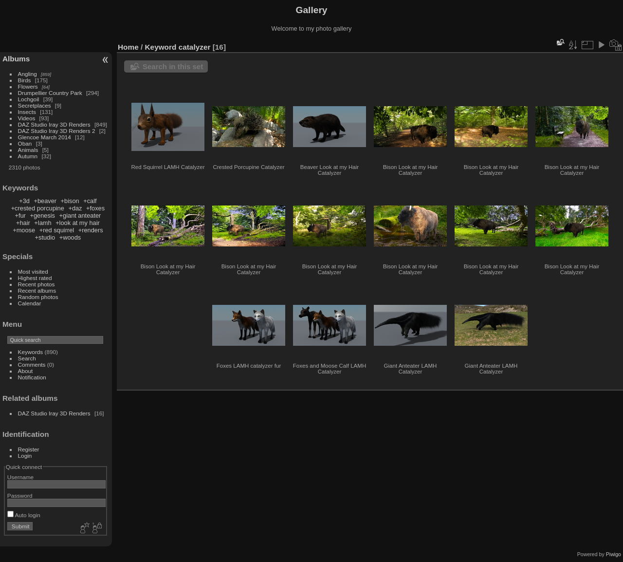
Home (128, 47)
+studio (45, 237)
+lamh (42, 222)
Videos (27, 118)
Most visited (33, 271)
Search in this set (173, 66)
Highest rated (35, 278)
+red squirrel (56, 230)
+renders (90, 230)
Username (20, 477)
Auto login (23, 515)
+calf (89, 201)
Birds (24, 80)
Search (27, 358)
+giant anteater (80, 215)
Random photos (38, 297)
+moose (24, 230)
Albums (16, 59)
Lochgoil (28, 99)
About (25, 371)
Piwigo (613, 554)
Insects (27, 112)
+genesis (42, 215)
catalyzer (195, 47)
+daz (75, 208)
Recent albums (37, 290)
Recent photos (36, 284)
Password (20, 495)
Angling (27, 74)
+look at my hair (77, 222)
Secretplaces (34, 105)
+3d (24, 201)
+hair (23, 222)
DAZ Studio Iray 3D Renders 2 (56, 131)
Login (25, 455)
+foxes (95, 208)
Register (28, 449)
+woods (70, 237)
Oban (25, 143)
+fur (20, 215)
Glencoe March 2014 (44, 137)
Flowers (28, 86)
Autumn (28, 156)
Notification (32, 377)
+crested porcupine (37, 208)
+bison (70, 201)
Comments (32, 364)
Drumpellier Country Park (50, 93)
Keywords (30, 352)
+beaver (45, 201)
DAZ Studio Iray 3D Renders (54, 124)
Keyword (161, 47)
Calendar (29, 303)
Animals (28, 150)
